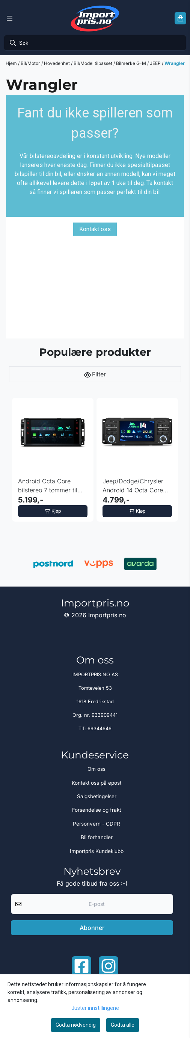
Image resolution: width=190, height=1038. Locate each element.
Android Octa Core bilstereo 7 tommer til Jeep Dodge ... (47, 486)
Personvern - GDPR (96, 824)
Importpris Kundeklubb (97, 851)
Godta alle (122, 1025)
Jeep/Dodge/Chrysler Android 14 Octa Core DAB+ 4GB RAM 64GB (134, 486)
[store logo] (95, 18)
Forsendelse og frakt (96, 810)
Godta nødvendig (76, 1025)
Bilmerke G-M (131, 63)
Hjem (12, 63)
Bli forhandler (97, 837)
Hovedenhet (57, 63)
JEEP (156, 63)
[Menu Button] (9, 18)
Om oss (96, 769)
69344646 (99, 728)
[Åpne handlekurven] (180, 18)
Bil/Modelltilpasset (93, 63)
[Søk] (95, 43)
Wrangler (174, 63)
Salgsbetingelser (96, 796)
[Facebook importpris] (81, 966)
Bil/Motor (31, 63)
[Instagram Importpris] (108, 966)
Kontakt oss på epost (96, 783)
